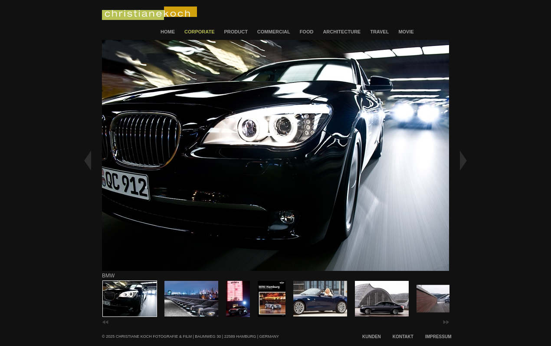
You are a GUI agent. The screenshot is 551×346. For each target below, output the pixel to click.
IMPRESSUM (438, 336)
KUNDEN (371, 336)
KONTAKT (403, 336)
